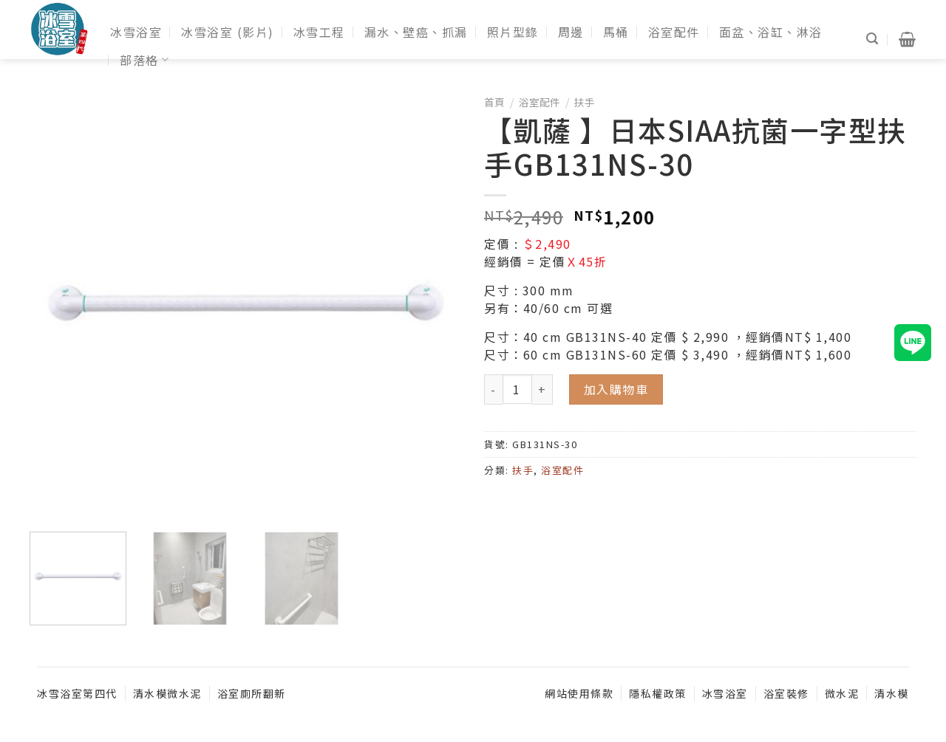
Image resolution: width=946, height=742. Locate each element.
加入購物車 (616, 389)
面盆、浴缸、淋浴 (771, 32)
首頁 (494, 102)
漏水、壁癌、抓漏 (416, 32)
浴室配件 (674, 32)
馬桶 (616, 32)
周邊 (571, 32)
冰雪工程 (319, 32)
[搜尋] (872, 38)
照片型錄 (513, 32)
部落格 (144, 60)
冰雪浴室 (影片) (227, 32)
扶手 (584, 102)
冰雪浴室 (136, 32)
